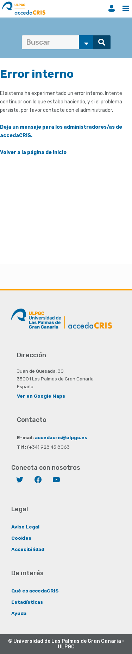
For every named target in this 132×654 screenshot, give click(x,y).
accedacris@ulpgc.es (61, 437)
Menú (125, 8)
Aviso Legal (25, 527)
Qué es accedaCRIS (35, 591)
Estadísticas (27, 602)
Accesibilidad (27, 549)
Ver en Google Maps (41, 396)
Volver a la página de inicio (33, 152)
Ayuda (18, 613)
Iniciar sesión (111, 8)
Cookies (21, 538)
